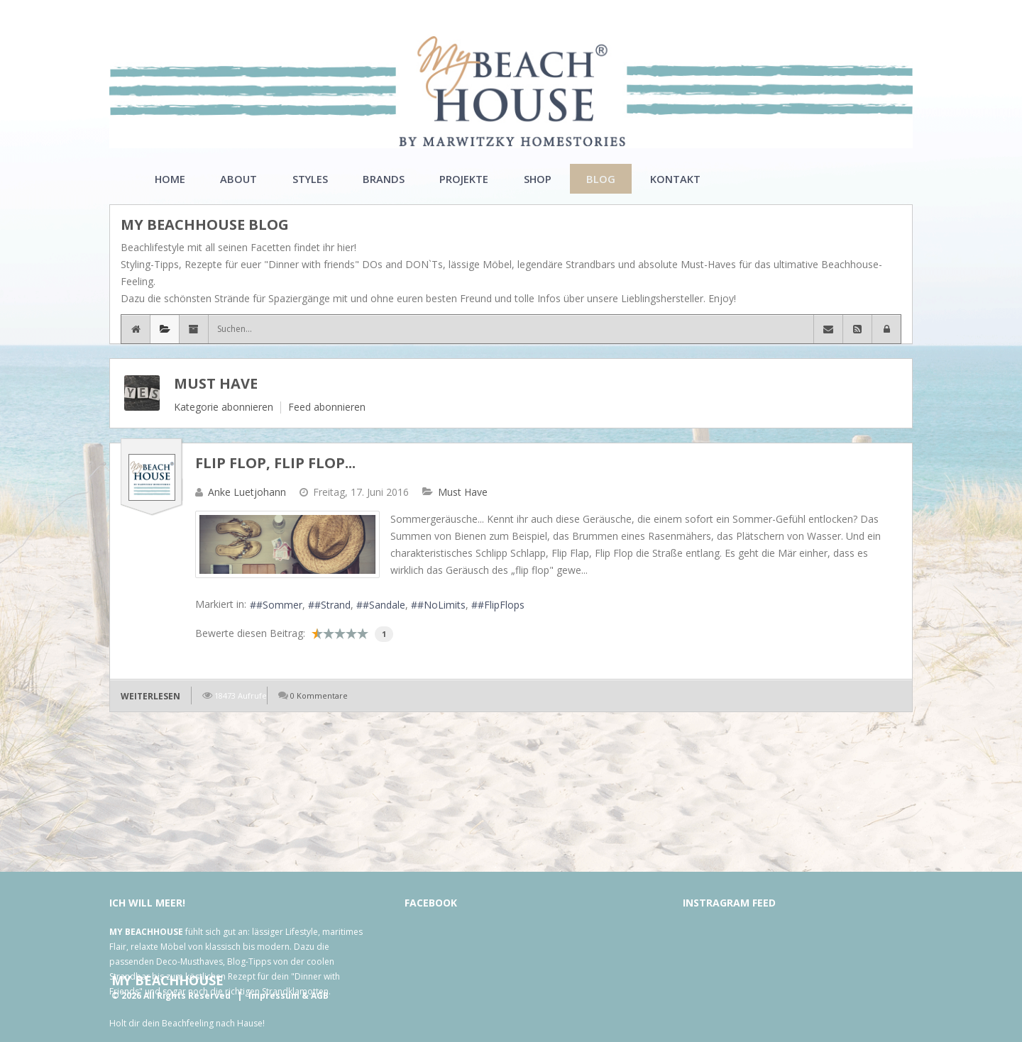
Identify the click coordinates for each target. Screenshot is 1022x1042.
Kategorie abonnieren (223, 407)
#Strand (332, 604)
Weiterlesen (150, 696)
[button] (886, 329)
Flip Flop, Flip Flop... (275, 462)
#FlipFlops (501, 604)
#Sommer (279, 604)
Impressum (274, 996)
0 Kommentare (319, 695)
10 (362, 633)
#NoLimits (441, 604)
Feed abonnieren (327, 407)
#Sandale (384, 604)
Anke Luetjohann (247, 492)
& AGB (315, 996)
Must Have (216, 383)
